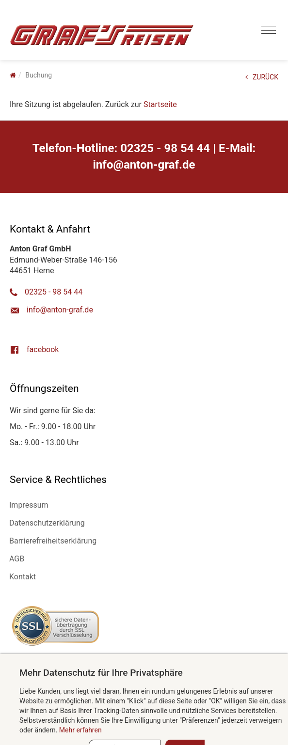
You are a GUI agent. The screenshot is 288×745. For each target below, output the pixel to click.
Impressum (28, 505)
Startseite (160, 104)
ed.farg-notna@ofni (144, 164)
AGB (16, 558)
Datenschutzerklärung (47, 523)
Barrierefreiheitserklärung (52, 540)
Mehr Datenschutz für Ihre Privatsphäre (101, 672)
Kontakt (22, 576)
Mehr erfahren (80, 730)
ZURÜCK (261, 77)
